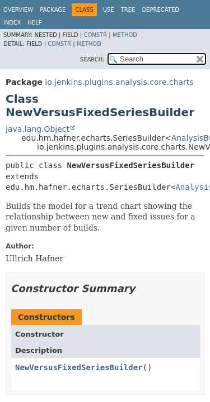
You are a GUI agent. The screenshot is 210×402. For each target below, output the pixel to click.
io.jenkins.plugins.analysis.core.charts (119, 82)
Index (12, 23)
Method (125, 35)
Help (34, 23)
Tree (128, 10)
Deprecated (160, 10)
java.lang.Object (37, 129)
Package (53, 10)
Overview (18, 10)
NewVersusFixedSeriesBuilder (79, 367)
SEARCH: (92, 59)
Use (108, 10)
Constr (95, 35)
